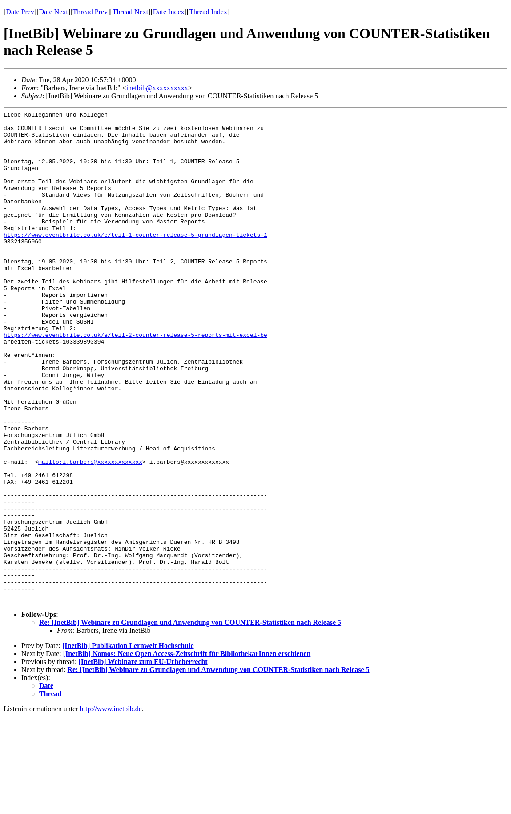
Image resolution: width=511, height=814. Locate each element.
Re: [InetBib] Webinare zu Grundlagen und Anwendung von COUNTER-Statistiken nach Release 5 (190, 720)
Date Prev (20, 12)
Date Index (169, 12)
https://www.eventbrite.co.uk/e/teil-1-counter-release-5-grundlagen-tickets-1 (135, 260)
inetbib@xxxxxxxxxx (157, 88)
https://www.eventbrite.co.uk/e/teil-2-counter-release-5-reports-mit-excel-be (135, 380)
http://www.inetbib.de (111, 806)
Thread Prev (90, 12)
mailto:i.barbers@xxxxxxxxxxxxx (90, 532)
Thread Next (130, 12)
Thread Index (208, 12)
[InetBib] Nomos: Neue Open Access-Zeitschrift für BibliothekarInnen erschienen (187, 751)
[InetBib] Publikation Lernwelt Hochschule (128, 743)
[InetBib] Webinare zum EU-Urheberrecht (142, 759)
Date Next (53, 12)
